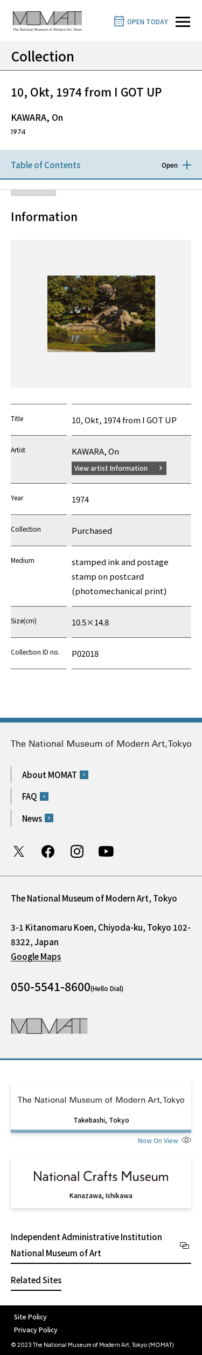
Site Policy (30, 1316)
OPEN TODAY (147, 21)
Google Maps (36, 956)
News (32, 818)
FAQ (29, 796)
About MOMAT (49, 774)
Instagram (77, 851)
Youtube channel (106, 851)
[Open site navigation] (183, 22)
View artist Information (111, 467)
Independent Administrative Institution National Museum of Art (86, 1244)
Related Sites (36, 1279)
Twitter (19, 851)
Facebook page (48, 851)
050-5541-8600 (50, 986)
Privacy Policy (36, 1329)
